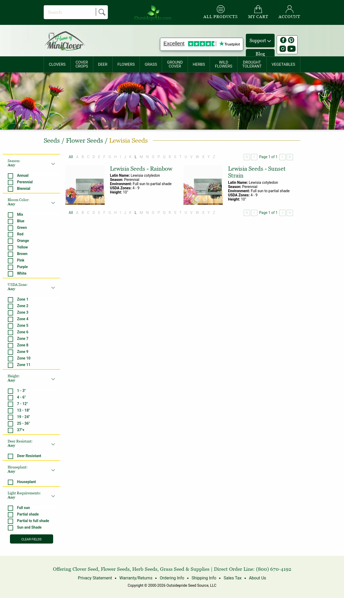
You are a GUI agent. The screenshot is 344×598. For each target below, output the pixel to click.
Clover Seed (85, 569)
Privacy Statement (95, 577)
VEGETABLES (283, 64)
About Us (256, 577)
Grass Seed (172, 569)
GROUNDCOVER (175, 64)
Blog (260, 54)
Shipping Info (203, 577)
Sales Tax (232, 577)
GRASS (151, 64)
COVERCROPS (81, 64)
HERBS (199, 64)
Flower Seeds (115, 569)
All (71, 157)
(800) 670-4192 (273, 569)
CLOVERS (57, 64)
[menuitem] (57, 64)
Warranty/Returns (136, 577)
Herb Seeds (144, 569)
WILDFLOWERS (223, 64)
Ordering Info (172, 577)
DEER (102, 64)
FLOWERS (126, 64)
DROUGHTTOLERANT (252, 64)
